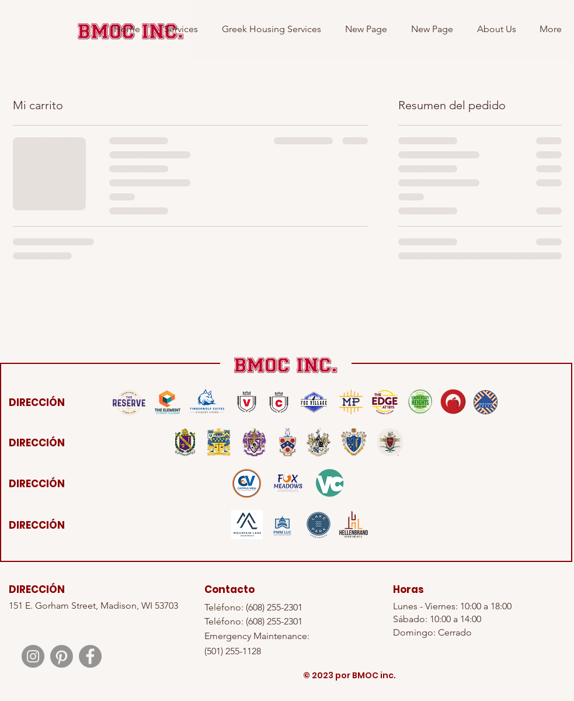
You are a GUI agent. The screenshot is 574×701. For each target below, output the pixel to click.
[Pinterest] (61, 656)
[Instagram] (33, 656)
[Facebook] (90, 656)
